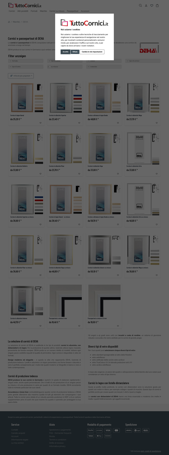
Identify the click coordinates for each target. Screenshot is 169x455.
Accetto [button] (65, 52)
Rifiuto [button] (75, 52)
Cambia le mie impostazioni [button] (92, 52)
